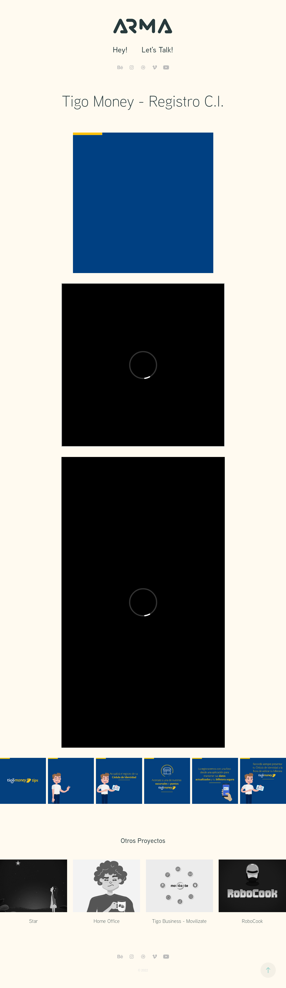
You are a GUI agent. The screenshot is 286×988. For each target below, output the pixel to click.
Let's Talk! (157, 49)
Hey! (120, 49)
